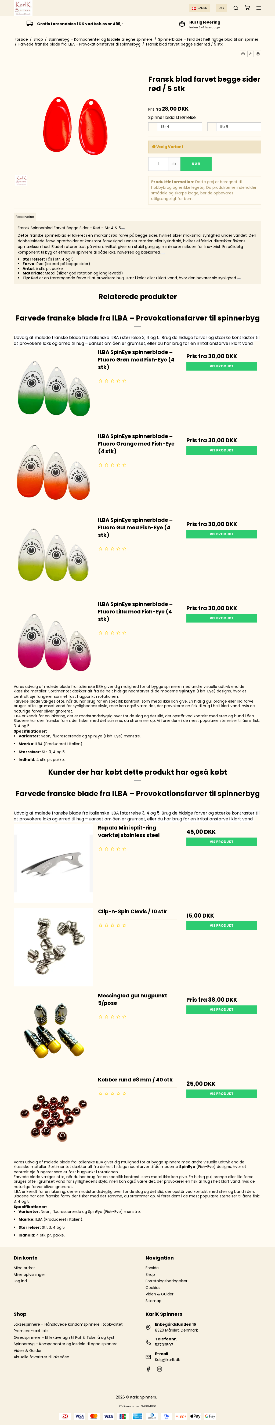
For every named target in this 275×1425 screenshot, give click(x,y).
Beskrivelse (25, 216)
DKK (221, 8)
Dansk (199, 8)
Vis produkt (222, 366)
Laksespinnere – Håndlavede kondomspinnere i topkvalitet (68, 1324)
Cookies (153, 1287)
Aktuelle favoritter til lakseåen (41, 1357)
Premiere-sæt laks (31, 1330)
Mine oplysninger (29, 1274)
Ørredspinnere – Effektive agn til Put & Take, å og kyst (64, 1337)
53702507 (164, 1345)
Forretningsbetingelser (166, 1281)
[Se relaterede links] (123, 229)
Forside (152, 1268)
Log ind (20, 1281)
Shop (150, 1274)
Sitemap (153, 1300)
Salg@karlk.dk (167, 1359)
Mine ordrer (24, 1268)
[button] (243, 54)
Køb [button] (196, 164)
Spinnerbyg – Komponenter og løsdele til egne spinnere (66, 1344)
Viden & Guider (159, 1294)
